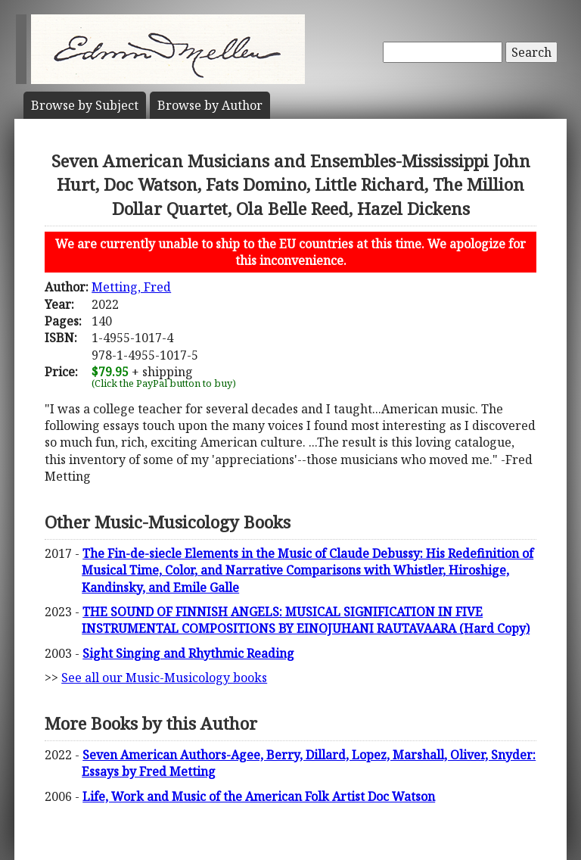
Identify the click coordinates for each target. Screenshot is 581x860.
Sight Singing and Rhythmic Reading (188, 653)
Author (210, 105)
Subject (84, 105)
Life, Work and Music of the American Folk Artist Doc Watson (258, 796)
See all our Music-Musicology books (164, 677)
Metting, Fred (131, 287)
